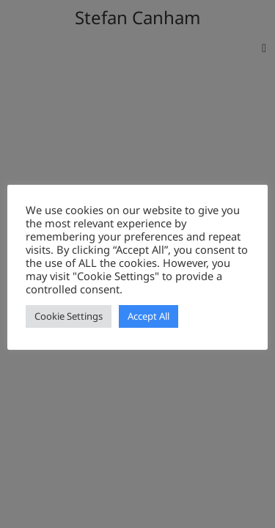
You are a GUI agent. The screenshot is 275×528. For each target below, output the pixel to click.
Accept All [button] (148, 316)
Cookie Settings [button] (68, 316)
